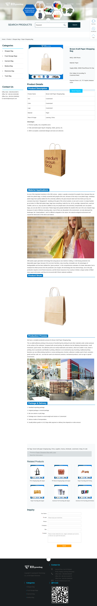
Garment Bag (9, 61)
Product (56, 4)
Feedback (88, 4)
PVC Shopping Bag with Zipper (37, 480)
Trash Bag (8, 76)
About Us (49, 4)
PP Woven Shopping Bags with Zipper (61, 480)
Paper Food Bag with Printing (85, 480)
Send (64, 546)
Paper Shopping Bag (27, 39)
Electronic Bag (9, 71)
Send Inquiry (76, 91)
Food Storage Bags (11, 56)
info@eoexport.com (11, 98)
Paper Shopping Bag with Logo (46, 452)
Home (42, 4)
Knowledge (70, 4)
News (63, 4)
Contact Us (79, 4)
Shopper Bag (16, 39)
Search (75, 25)
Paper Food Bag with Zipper (37, 500)
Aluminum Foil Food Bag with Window (85, 500)
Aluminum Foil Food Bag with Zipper (61, 500)
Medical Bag (9, 66)
